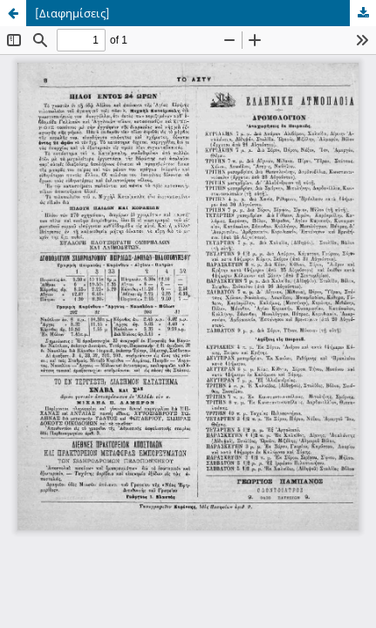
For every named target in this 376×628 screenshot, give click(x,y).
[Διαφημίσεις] (72, 13)
